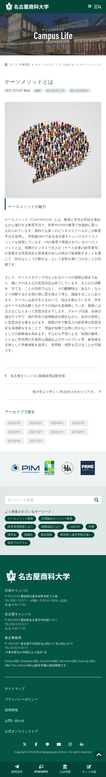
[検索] (96, 500)
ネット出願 (89, 768)
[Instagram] (70, 744)
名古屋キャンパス (18, 614)
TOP (9, 64)
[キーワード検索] (48, 500)
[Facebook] (36, 744)
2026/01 (14, 423)
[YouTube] (59, 744)
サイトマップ (15, 689)
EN (89, 7)
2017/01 (35, 441)
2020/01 (57, 432)
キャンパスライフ (46, 64)
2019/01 (78, 432)
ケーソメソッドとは (92, 64)
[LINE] (47, 744)
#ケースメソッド (55, 90)
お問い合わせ (15, 721)
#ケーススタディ (79, 90)
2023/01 (78, 423)
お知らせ (68, 64)
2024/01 (57, 423)
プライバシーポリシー (21, 699)
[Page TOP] (99, 755)
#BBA (38, 90)
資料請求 (17, 768)
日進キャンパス (16, 590)
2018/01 (14, 441)
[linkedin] (81, 744)
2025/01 (35, 423)
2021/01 (35, 432)
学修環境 (24, 64)
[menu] (97, 7)
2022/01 (14, 432)
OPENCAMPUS (41, 768)
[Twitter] (24, 744)
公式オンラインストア (21, 731)
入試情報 (65, 768)
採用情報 (11, 710)
